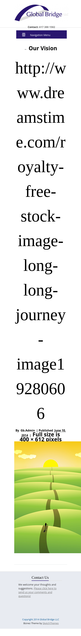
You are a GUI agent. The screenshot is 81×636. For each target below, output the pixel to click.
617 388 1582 (46, 27)
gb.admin (28, 430)
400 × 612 (32, 439)
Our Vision (40, 48)
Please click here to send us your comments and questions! (37, 592)
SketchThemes (51, 623)
